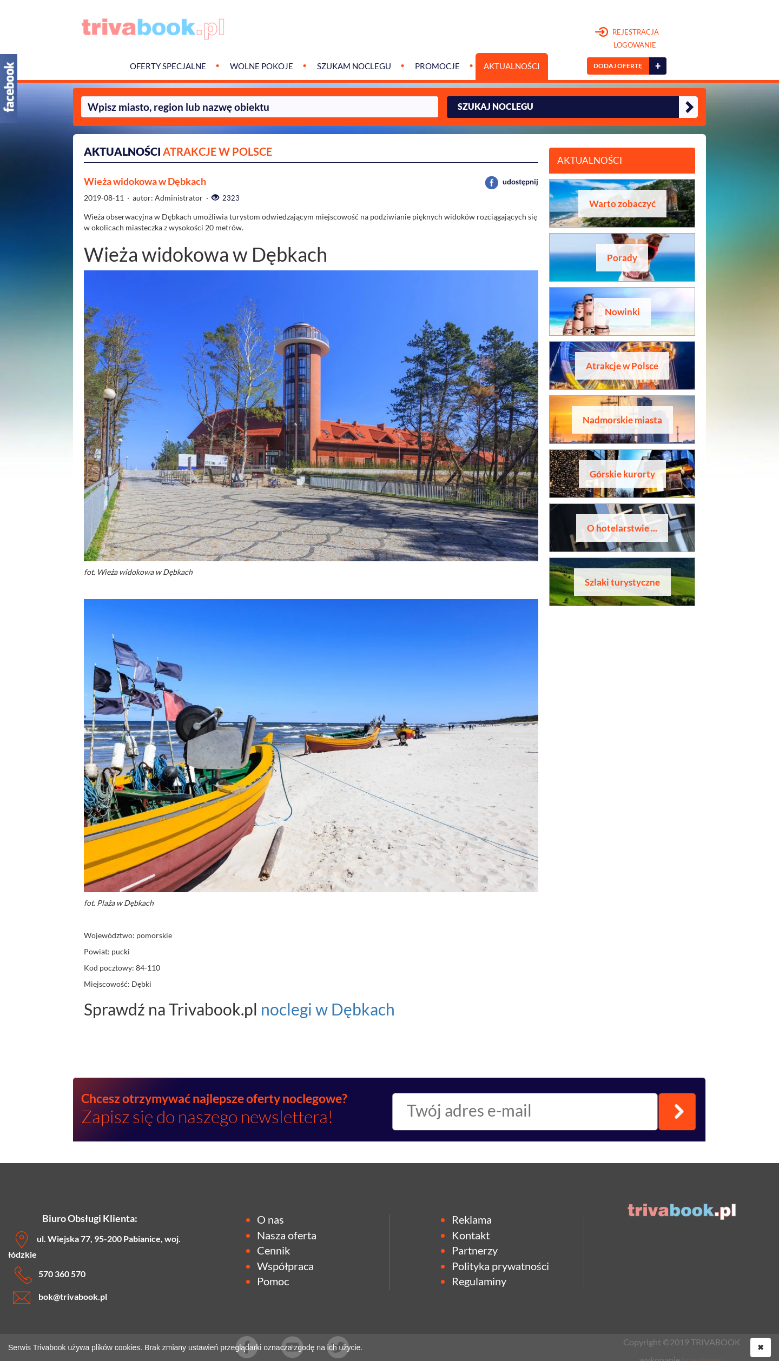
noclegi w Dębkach (328, 1009)
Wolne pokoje (261, 66)
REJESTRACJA (627, 39)
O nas (270, 1219)
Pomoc (273, 1280)
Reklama (472, 1219)
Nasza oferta (286, 1235)
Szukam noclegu (354, 66)
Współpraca (285, 1265)
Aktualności (512, 66)
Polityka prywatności (500, 1265)
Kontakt (471, 1235)
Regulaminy (479, 1280)
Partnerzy (475, 1250)
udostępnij (511, 181)
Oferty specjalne (168, 66)
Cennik (273, 1250)
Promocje (437, 66)
